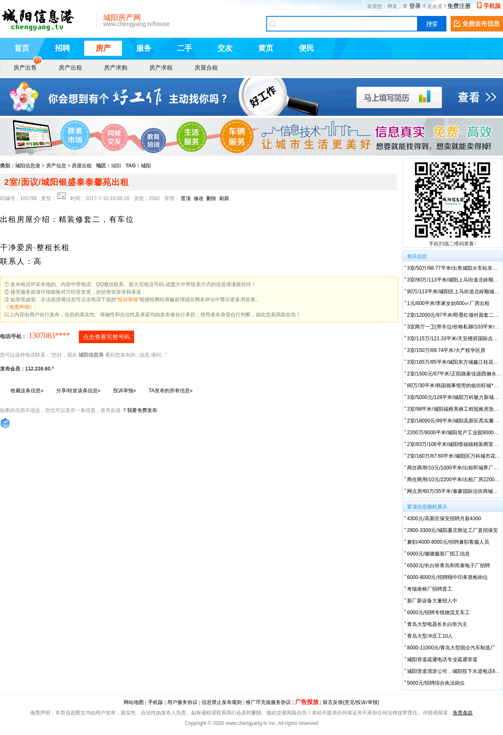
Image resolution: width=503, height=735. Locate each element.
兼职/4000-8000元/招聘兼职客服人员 (448, 542)
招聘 (62, 48)
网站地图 (134, 702)
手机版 (492, 6)
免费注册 (459, 6)
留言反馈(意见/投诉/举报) (351, 702)
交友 (225, 48)
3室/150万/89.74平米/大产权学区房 (446, 350)
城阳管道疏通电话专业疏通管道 (442, 659)
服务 (143, 48)
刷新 (224, 198)
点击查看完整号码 (106, 337)
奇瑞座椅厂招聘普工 (429, 589)
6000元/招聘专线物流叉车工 (438, 612)
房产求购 (115, 67)
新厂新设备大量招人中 (432, 601)
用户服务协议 (182, 702)
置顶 (186, 198)
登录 (415, 6)
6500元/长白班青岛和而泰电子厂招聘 (448, 565)
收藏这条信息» (27, 391)
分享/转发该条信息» (78, 391)
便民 (306, 48)
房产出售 (27, 67)
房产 (103, 48)
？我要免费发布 (139, 410)
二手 (184, 48)
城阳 (146, 166)
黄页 (265, 48)
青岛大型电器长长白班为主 (437, 624)
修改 (199, 198)
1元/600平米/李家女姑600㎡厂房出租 (448, 303)
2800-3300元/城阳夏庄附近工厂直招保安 (452, 530)
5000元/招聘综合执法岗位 (436, 683)
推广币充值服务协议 (268, 702)
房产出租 (70, 67)
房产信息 (56, 166)
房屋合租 (206, 67)
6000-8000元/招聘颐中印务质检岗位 (447, 577)
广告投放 (307, 702)
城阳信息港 (27, 166)
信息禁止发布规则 (222, 702)
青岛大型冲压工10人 (430, 636)
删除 (211, 198)
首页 (21, 48)
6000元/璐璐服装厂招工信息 (438, 554)
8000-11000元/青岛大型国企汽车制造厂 (451, 648)
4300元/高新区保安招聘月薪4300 (444, 518)
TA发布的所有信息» (170, 391)
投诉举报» (124, 391)
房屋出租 (82, 166)
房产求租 (161, 67)
